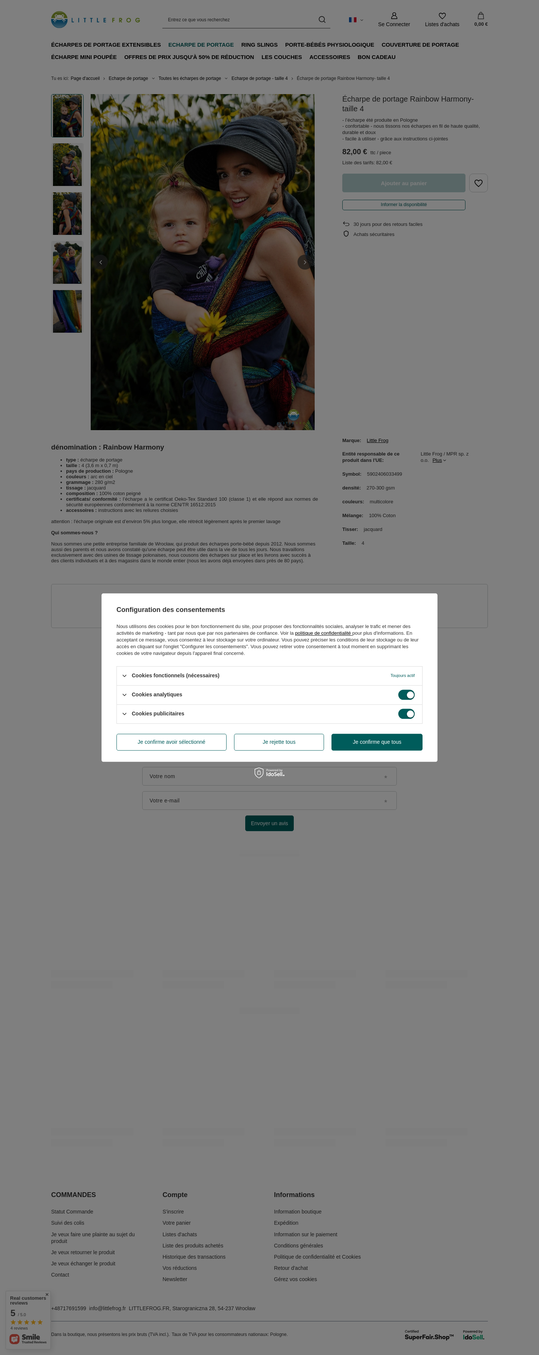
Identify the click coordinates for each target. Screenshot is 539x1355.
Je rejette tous (279, 742)
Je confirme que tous (377, 742)
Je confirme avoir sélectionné (171, 742)
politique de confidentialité (323, 633)
